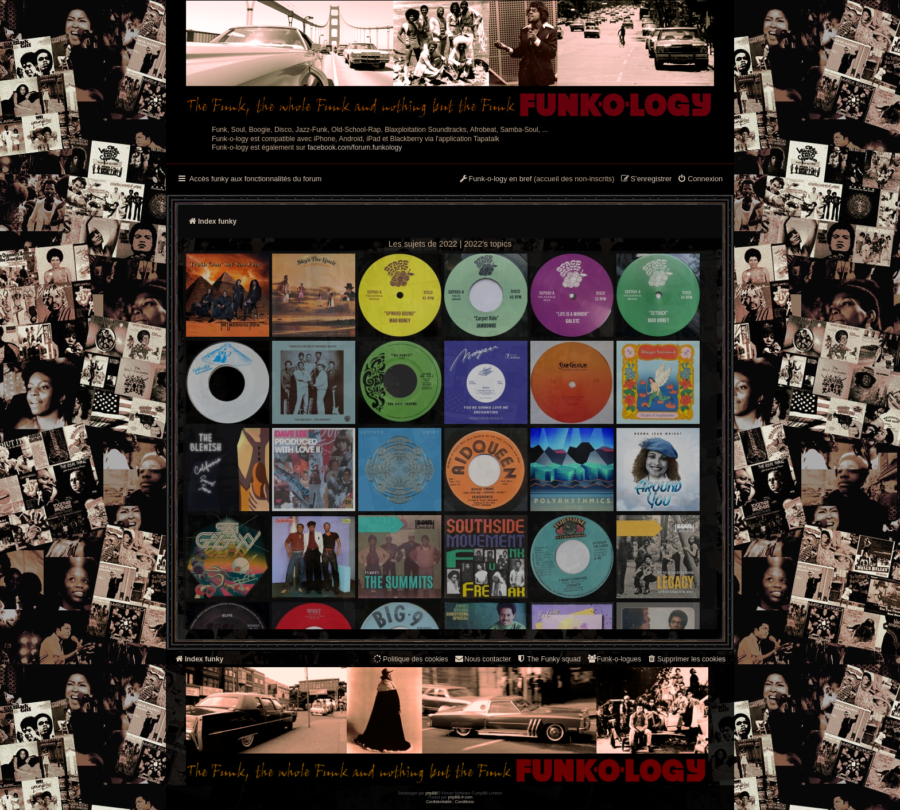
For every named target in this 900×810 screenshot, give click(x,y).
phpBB (431, 793)
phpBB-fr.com (460, 797)
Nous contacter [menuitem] (482, 659)
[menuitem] (700, 180)
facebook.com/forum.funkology (355, 147)
